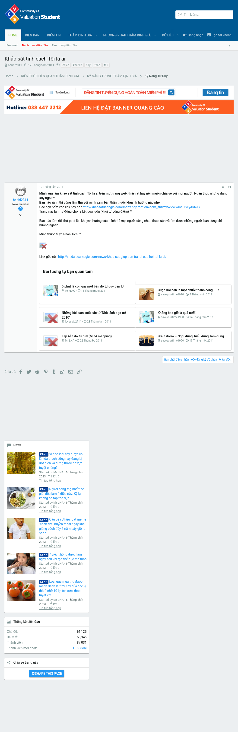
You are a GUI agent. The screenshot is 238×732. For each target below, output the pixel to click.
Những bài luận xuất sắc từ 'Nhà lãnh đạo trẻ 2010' (77, 326)
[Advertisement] (82, 139)
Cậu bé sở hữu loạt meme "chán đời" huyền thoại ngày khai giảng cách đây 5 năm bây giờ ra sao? (214, 249)
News (177, 148)
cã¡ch (66, 65)
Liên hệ (87, 618)
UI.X (9, 709)
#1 (155, 178)
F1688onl (224, 393)
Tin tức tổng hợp (209, 192)
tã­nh (97, 65)
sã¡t (88, 65)
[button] (96, 35)
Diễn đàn (88, 609)
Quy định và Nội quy (164, 709)
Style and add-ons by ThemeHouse (105, 724)
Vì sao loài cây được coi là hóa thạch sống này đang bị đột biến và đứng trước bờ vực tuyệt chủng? (214, 166)
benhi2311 (15, 65)
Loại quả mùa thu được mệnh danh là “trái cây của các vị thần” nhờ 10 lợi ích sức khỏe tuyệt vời (213, 327)
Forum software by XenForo (42, 724)
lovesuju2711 (73, 335)
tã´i (106, 65)
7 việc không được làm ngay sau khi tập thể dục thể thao (214, 287)
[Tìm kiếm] (204, 14)
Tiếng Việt (25, 709)
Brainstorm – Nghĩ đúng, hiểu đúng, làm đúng (136, 358)
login (163, 609)
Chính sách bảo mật (193, 709)
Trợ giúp (214, 709)
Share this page (199, 419)
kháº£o (77, 65)
